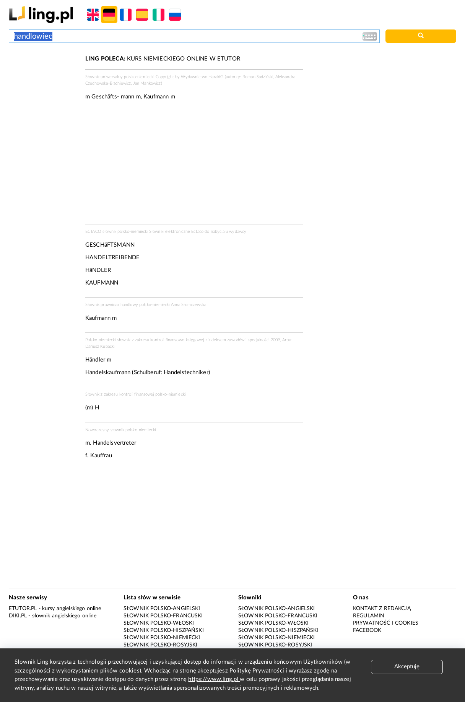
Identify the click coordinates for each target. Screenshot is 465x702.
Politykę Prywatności (256, 671)
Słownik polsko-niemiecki (162, 637)
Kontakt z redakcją (382, 608)
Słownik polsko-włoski (159, 623)
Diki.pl (18, 616)
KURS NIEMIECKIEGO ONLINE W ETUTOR (162, 59)
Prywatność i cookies (385, 623)
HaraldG (215, 77)
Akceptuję (406, 666)
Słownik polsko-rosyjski (160, 645)
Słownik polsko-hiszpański (164, 630)
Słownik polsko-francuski (163, 616)
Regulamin (368, 616)
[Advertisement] (43, 83)
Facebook (367, 630)
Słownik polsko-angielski (162, 608)
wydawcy (237, 231)
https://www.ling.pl (214, 679)
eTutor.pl (23, 608)
